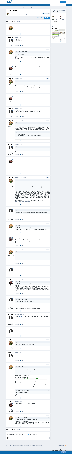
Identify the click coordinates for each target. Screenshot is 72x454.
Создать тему (39, 17)
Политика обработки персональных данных (59, 450)
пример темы (18, 270)
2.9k (11, 243)
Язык (30, 448)
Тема (33, 448)
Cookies (42, 448)
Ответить (47, 17)
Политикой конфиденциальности (28, 452)
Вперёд (12, 21)
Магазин (8, 4)
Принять (63, 452)
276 (11, 360)
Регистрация (63, 1)
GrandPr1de (10, 37)
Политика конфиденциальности (61, 449)
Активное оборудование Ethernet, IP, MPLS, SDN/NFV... (23, 14)
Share (40, 13)
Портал (12, 4)
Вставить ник (17, 33)
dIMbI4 (10, 235)
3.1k (11, 72)
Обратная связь (37, 448)
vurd (10, 64)
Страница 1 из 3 (18, 21)
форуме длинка (22, 382)
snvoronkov (10, 207)
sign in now (27, 434)
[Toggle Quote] (16, 51)
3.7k (11, 152)
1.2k (11, 45)
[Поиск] (54, 5)
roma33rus (14, 13)
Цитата (23, 33)
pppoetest (10, 144)
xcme (55, 18)
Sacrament (10, 328)
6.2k (11, 215)
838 (11, 86)
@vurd (20, 316)
